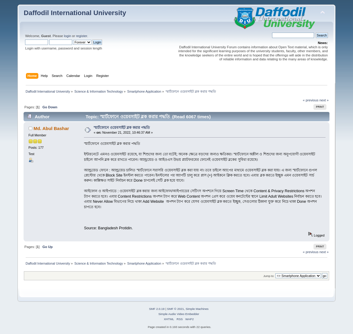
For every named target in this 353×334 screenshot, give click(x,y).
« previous (311, 100)
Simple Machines (197, 308)
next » (324, 100)
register (81, 36)
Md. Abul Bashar (51, 128)
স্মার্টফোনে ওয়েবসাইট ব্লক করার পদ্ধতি (122, 128)
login (67, 36)
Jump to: (268, 276)
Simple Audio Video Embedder (178, 314)
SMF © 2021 (175, 308)
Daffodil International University (75, 13)
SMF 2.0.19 (157, 308)
